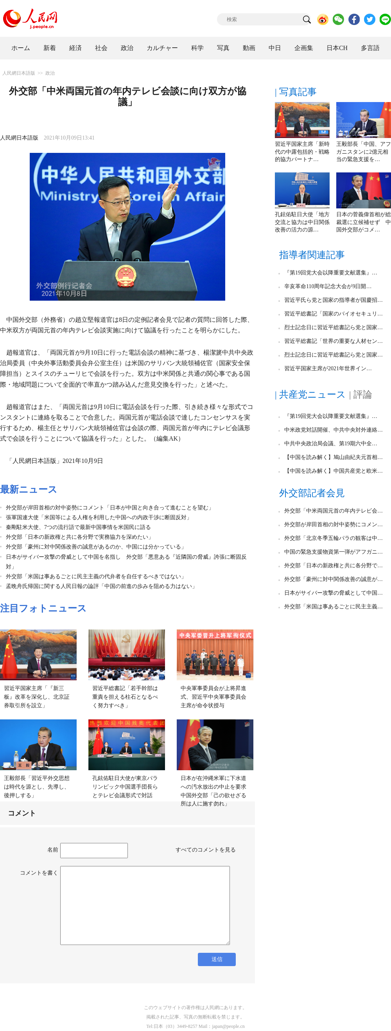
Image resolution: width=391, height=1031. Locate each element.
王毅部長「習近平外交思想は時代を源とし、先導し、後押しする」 (37, 786)
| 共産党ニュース (310, 394)
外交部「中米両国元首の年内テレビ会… (333, 511)
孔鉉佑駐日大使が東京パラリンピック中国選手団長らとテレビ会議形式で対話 (125, 786)
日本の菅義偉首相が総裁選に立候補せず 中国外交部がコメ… (363, 222)
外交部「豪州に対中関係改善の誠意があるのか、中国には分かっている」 (96, 547)
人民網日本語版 (18, 73)
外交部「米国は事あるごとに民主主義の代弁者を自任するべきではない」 (96, 576)
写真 (223, 48)
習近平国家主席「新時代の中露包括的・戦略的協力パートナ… (302, 151)
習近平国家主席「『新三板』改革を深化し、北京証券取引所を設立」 (37, 696)
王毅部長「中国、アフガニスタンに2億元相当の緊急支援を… (363, 151)
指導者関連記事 (312, 255)
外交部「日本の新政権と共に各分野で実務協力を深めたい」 (80, 537)
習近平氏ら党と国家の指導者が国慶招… (333, 300)
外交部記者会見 (312, 493)
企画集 (303, 48)
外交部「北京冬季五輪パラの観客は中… (333, 538)
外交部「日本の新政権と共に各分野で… (333, 565)
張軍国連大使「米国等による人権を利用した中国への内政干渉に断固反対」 (99, 517)
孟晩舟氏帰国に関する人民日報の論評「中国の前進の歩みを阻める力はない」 (101, 586)
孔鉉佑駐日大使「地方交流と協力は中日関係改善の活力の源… (302, 222)
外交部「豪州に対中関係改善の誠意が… (333, 579)
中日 (275, 48)
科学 (197, 48)
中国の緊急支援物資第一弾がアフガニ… (333, 552)
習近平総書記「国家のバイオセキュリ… (333, 314)
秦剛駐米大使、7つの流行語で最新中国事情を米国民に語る (78, 527)
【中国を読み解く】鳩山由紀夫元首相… (333, 457)
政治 (127, 48)
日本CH (337, 48)
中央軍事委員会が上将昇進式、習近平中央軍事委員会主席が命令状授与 (213, 696)
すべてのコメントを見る (206, 850)
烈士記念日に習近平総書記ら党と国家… (333, 327)
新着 (49, 48)
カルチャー (162, 48)
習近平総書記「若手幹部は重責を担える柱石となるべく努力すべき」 (125, 696)
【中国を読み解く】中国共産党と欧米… (333, 471)
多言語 (370, 48)
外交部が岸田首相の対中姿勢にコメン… (333, 524)
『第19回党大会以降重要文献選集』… (330, 273)
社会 (101, 48)
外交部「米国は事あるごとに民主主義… (333, 607)
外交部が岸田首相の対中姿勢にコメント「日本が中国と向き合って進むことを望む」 (110, 508)
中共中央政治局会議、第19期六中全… (330, 443)
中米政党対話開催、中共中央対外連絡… (333, 430)
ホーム (20, 48)
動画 (249, 48)
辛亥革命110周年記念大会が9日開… (327, 286)
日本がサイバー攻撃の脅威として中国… (333, 593)
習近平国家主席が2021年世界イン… (328, 368)
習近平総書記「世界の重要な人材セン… (333, 341)
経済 (75, 48)
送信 (217, 959)
